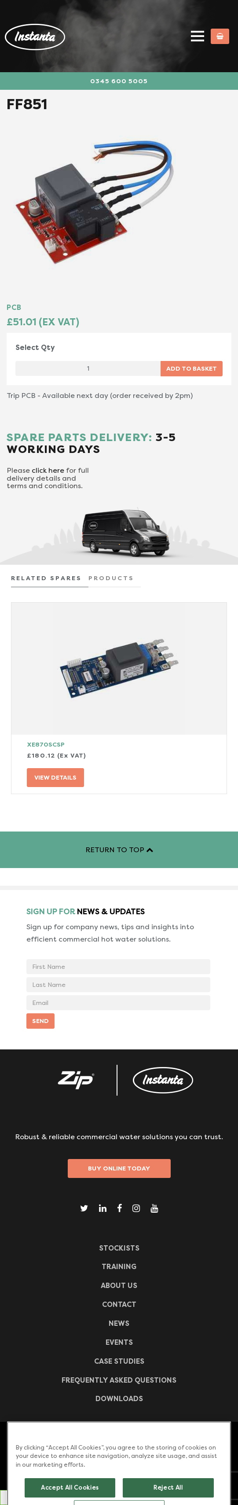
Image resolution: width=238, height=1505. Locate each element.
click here (48, 470)
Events (119, 1342)
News (119, 1323)
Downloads (119, 1399)
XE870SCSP (46, 744)
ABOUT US (119, 1285)
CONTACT (119, 1304)
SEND (40, 1020)
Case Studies (119, 1361)
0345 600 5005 (119, 81)
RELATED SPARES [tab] (46, 577)
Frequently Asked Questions (119, 1380)
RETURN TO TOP (119, 850)
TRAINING (119, 1266)
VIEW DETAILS (55, 777)
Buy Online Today (119, 1168)
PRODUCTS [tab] (111, 577)
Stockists (119, 1248)
